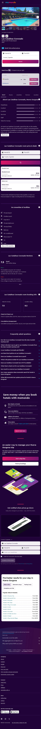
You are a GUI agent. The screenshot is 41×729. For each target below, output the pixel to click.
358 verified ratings (14, 48)
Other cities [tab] (7, 584)
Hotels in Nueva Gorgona (14, 651)
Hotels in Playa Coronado (9, 604)
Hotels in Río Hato (7, 602)
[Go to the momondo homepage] (10, 2)
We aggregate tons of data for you (21, 641)
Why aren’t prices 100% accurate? (21, 644)
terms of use (21, 563)
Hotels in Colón (7, 607)
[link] (20, 431)
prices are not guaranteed (8, 633)
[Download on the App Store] (14, 712)
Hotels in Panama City (8, 596)
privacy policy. (29, 563)
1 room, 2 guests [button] (8, 57)
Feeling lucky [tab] (27, 584)
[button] (2, 2)
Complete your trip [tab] (9, 588)
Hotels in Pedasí (7, 616)
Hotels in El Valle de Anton (9, 613)
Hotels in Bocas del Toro (9, 598)
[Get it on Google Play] (5, 712)
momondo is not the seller (21, 638)
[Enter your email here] (22, 552)
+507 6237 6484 (6, 46)
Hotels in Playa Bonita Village (10, 618)
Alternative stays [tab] (17, 584)
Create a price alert (23, 423)
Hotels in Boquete (7, 600)
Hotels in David (7, 609)
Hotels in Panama (17, 649)
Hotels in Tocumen (8, 611)
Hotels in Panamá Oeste (28, 649)
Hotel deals (8, 649)
